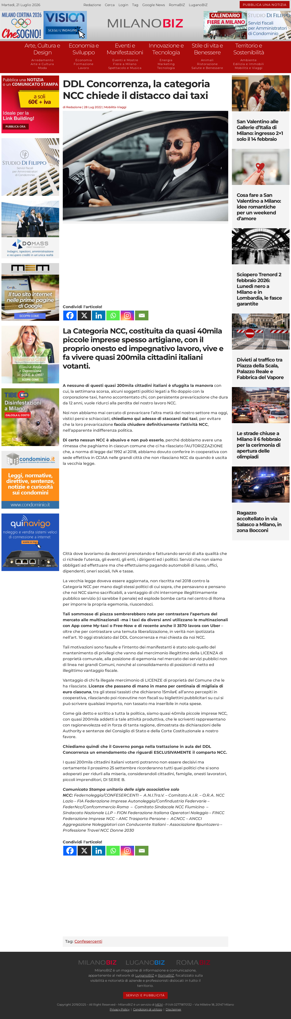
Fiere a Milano (124, 64)
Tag (135, 5)
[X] (84, 315)
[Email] (141, 315)
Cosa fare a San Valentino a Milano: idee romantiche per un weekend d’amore (259, 206)
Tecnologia (166, 68)
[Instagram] (127, 315)
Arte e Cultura (42, 64)
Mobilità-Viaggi (115, 107)
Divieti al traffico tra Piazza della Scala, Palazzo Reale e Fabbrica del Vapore (260, 368)
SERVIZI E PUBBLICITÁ (145, 995)
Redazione (92, 5)
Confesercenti (88, 941)
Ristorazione (207, 64)
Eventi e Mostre (124, 60)
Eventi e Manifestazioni (125, 49)
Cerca (110, 5)
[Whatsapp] (113, 315)
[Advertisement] (145, 263)
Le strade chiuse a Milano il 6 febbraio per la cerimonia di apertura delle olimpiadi (259, 445)
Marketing (166, 64)
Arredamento (42, 60)
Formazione (83, 64)
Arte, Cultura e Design (42, 49)
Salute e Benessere (207, 68)
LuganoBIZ (198, 5)
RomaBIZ (177, 5)
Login (123, 5)
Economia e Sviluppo (84, 49)
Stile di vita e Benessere (207, 49)
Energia (166, 60)
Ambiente (248, 60)
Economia (83, 60)
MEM (159, 1004)
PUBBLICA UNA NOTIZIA (264, 5)
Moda (42, 68)
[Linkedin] (98, 315)
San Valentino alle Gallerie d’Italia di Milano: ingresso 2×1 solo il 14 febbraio (260, 130)
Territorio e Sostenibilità (248, 49)
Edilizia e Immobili (248, 64)
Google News (153, 5)
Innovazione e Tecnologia (166, 49)
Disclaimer (173, 1009)
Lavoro (83, 68)
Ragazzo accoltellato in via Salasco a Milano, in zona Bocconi (259, 521)
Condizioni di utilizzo (147, 1009)
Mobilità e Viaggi (249, 68)
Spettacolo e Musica (125, 68)
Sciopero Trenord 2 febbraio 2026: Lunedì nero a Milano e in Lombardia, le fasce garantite (259, 289)
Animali (207, 60)
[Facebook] (70, 315)
